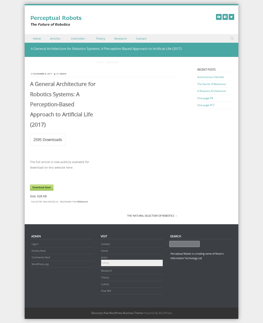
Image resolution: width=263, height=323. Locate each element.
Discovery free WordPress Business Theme (117, 313)
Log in (35, 244)
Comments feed (41, 257)
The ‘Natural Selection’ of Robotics (152, 215)
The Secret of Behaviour (211, 84)
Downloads (112, 62)
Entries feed (38, 250)
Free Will (106, 290)
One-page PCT (206, 105)
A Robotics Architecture (211, 91)
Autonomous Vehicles (210, 77)
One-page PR (205, 98)
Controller (78, 38)
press (104, 257)
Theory (100, 38)
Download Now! (41, 187)
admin (63, 73)
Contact (141, 38)
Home (37, 38)
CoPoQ (105, 262)
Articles (55, 38)
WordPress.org (40, 264)
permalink (82, 201)
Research (120, 38)
